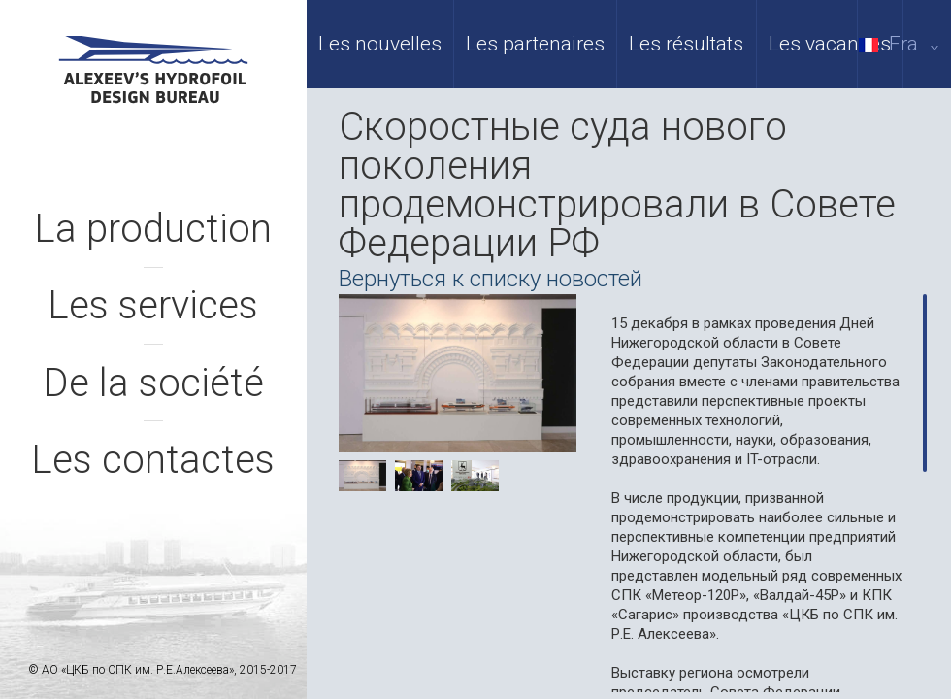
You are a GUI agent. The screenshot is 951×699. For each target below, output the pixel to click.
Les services (153, 305)
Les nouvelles (380, 43)
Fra (902, 43)
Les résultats (686, 43)
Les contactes (153, 460)
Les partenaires (535, 43)
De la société (153, 383)
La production (153, 228)
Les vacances (830, 43)
